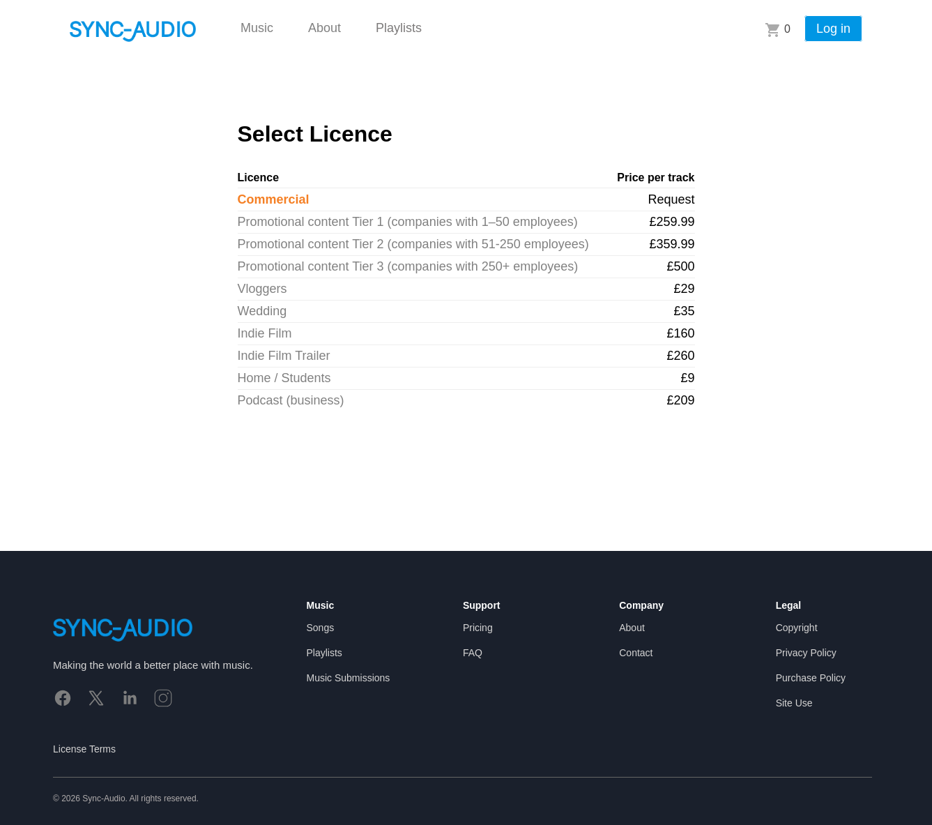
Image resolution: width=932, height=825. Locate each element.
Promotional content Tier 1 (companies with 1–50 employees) (408, 222)
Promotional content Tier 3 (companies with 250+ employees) (408, 266)
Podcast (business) (291, 400)
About (324, 28)
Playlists (399, 28)
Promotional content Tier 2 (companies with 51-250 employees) (413, 244)
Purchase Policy (811, 677)
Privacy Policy (806, 652)
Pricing (478, 627)
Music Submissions (348, 677)
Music (256, 28)
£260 (680, 356)
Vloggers (262, 289)
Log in (833, 29)
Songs (321, 627)
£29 (683, 289)
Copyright (797, 627)
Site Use (794, 703)
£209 (680, 400)
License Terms (84, 749)
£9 (687, 378)
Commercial (274, 199)
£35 (683, 311)
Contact (635, 652)
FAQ (472, 652)
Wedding (262, 311)
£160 (680, 333)
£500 (680, 266)
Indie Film (265, 333)
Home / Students (284, 378)
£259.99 (671, 222)
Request (671, 199)
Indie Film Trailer (284, 356)
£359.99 (671, 244)
